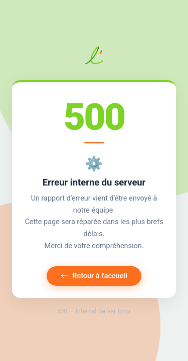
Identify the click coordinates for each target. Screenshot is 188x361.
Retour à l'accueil (94, 276)
